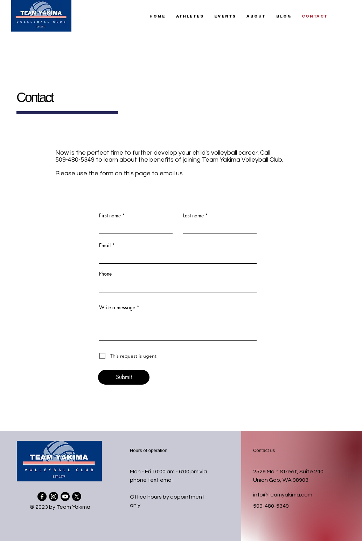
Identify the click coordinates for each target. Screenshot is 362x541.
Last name (193, 215)
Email (105, 245)
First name (110, 215)
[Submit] (123, 377)
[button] (190, 16)
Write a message (117, 307)
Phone (105, 273)
